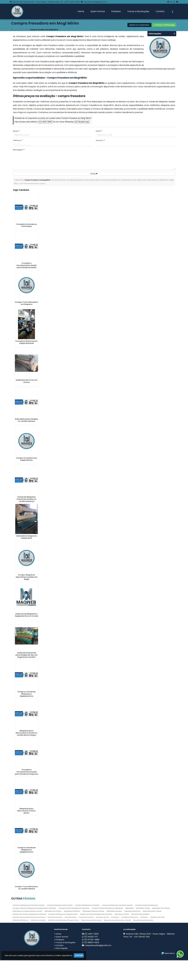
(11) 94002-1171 (91, 937)
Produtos (116, 11)
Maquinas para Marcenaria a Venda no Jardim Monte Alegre (26, 733)
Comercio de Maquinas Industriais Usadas (29, 906)
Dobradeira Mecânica (132, 912)
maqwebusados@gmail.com (95, 2)
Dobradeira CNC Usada (161, 909)
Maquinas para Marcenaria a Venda (117, 921)
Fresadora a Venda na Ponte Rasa (26, 226)
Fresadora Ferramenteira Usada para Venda (29, 918)
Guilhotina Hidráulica (20, 921)
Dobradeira (129, 909)
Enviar (93, 174)
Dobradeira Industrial (114, 912)
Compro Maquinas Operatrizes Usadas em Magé (26, 577)
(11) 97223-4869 (91, 940)
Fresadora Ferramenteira (140, 915)
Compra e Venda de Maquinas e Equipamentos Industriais (34, 909)
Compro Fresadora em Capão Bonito (26, 459)
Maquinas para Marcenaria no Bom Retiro (26, 811)
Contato (160, 11)
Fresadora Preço (71, 918)
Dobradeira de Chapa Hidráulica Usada (27, 912)
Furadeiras (115, 918)
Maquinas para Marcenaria (91, 921)
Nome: (16, 131)
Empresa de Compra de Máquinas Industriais (29, 915)
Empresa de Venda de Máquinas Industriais (96, 915)
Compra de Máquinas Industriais (87, 906)
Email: (99, 131)
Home (81, 11)
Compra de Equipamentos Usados (60, 906)
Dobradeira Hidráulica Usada (93, 912)
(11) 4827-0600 (73, 2)
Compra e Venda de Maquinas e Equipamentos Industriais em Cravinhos (26, 851)
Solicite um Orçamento (139, 25)
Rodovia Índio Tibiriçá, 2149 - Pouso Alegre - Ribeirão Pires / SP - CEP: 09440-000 (149, 936)
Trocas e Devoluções (138, 11)
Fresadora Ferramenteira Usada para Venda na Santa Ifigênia (26, 267)
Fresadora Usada (102, 918)
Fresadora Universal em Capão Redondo (26, 342)
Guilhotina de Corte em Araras (26, 381)
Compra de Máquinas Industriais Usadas (117, 906)
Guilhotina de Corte (157, 918)
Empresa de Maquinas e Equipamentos (63, 915)
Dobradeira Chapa (143, 909)
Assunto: (100, 141)
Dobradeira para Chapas (152, 912)
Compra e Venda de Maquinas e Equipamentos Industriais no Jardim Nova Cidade (26, 696)
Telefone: (17, 141)
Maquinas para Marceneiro (143, 921)
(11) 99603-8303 (91, 943)
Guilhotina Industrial (38, 921)
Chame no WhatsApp (164, 25)
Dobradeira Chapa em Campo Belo (26, 537)
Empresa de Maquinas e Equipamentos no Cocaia (26, 615)
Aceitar (78, 955)
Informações (62, 948)
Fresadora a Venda (122, 915)
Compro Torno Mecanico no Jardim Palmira (26, 888)
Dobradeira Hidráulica (72, 912)
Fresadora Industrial (55, 918)
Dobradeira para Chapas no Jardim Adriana (26, 420)
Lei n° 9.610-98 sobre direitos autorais (32, 184)
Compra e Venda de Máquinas (146, 906)
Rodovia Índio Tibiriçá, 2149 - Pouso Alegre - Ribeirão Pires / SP (37, 2)
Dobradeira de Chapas (53, 912)
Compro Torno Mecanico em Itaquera (26, 304)
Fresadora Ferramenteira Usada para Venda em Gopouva (26, 772)
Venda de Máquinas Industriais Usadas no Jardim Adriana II (26, 499)
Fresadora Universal (86, 918)
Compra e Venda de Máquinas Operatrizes (107, 909)
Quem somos (62, 937)
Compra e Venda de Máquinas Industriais (73, 909)
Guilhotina (144, 918)
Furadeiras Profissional (129, 918)
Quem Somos (98, 11)
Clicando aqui (82, 122)
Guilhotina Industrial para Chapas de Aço (63, 921)
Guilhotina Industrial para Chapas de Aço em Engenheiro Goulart (26, 655)
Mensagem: (18, 150)
